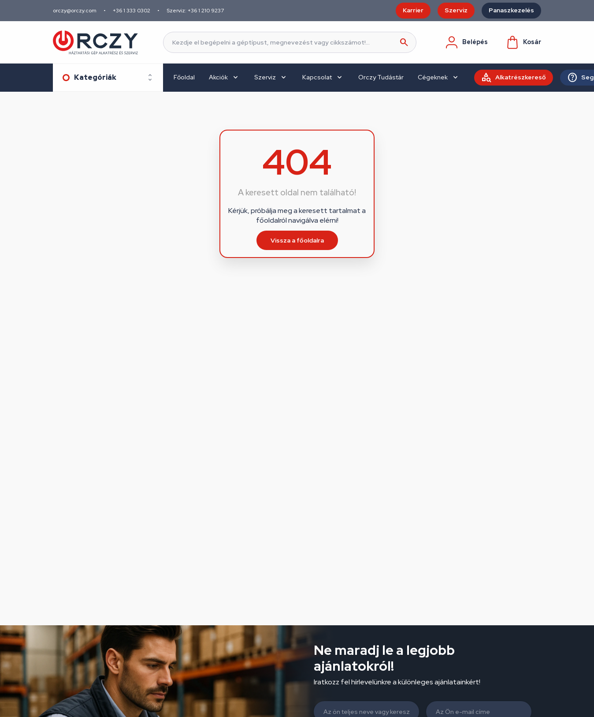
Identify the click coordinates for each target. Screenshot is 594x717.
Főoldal (184, 77)
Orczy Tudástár (381, 77)
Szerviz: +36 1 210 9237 (195, 10)
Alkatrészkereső (520, 77)
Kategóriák (95, 77)
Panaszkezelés (511, 10)
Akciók (218, 77)
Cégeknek (433, 77)
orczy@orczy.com (75, 10)
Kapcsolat (317, 77)
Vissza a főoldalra (297, 240)
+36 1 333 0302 (131, 10)
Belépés (466, 42)
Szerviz (456, 10)
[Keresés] (289, 42)
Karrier (413, 10)
